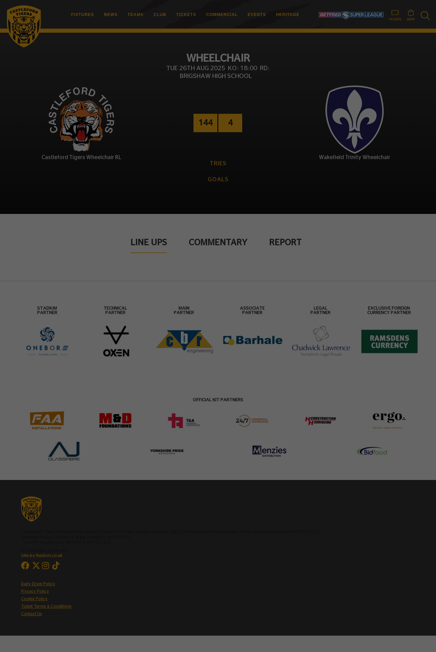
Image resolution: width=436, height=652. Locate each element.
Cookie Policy (34, 599)
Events (257, 14)
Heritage (287, 14)
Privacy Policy (35, 591)
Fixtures (82, 14)
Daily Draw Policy (38, 584)
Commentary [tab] (218, 242)
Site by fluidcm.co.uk (41, 556)
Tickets (186, 14)
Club (160, 14)
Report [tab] (285, 242)
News (111, 14)
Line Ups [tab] (148, 242)
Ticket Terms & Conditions (46, 606)
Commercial (222, 14)
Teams (136, 14)
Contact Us (31, 614)
